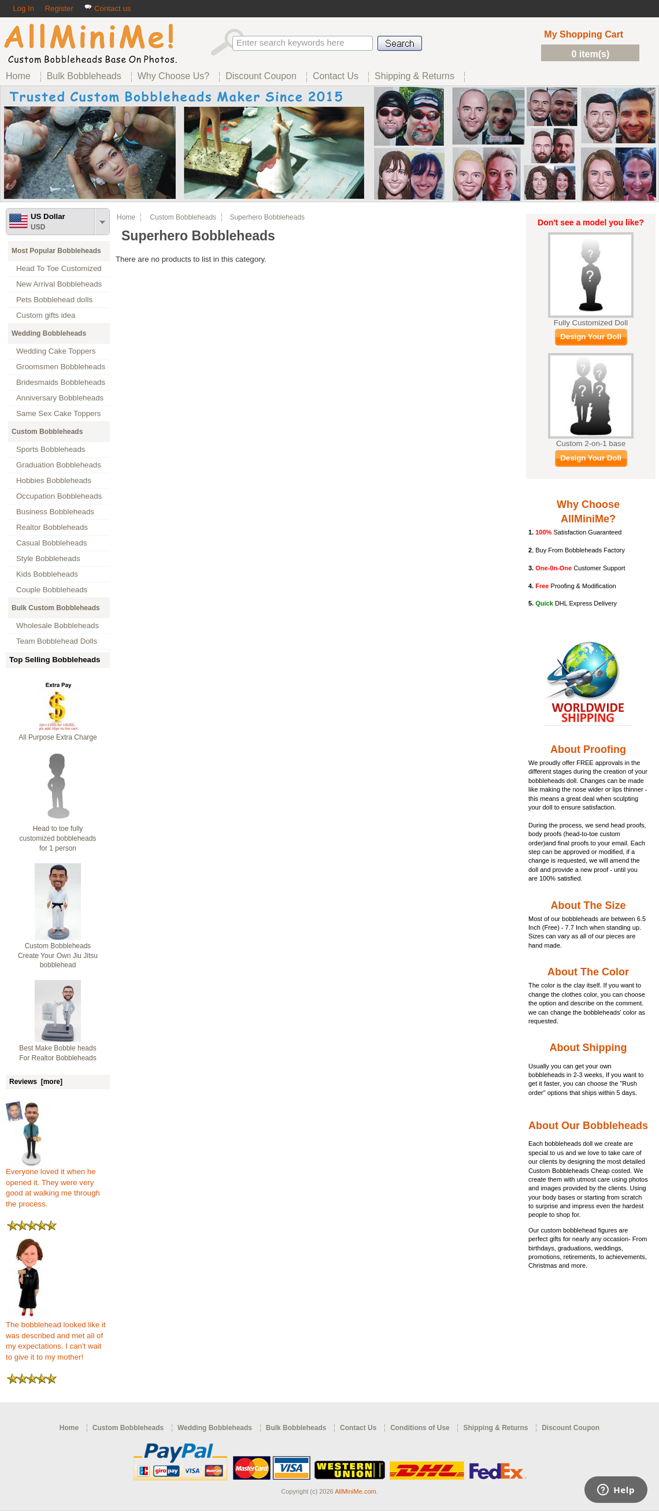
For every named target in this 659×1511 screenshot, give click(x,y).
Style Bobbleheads (48, 558)
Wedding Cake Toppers (55, 351)
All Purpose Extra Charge (57, 737)
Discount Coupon (570, 1428)
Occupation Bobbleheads (59, 496)
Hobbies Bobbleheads (53, 480)
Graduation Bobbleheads (58, 465)
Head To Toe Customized (59, 268)
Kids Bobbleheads (47, 574)
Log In (23, 8)
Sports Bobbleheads (50, 449)
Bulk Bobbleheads (296, 1428)
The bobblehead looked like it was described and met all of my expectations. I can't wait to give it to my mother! (56, 1337)
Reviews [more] (35, 1082)
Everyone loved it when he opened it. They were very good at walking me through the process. (53, 1184)
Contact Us (358, 1428)
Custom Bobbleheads (47, 432)
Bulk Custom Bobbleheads (56, 608)
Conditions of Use (420, 1428)
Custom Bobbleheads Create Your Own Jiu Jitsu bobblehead (58, 956)
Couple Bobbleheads (51, 589)
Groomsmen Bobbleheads (60, 366)
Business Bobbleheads (55, 511)
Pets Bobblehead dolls (54, 299)
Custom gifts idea (46, 315)
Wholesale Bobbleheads (57, 625)
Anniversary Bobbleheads (59, 397)
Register (59, 8)
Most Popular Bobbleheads (56, 251)
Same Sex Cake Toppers (58, 413)
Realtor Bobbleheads (52, 527)
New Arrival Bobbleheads (59, 284)
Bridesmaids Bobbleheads (60, 382)
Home (126, 217)
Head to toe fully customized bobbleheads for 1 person (58, 838)
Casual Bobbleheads (51, 543)
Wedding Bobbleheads (49, 333)
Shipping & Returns (495, 1428)
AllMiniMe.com (355, 1491)
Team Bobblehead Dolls (56, 641)
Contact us (107, 8)
